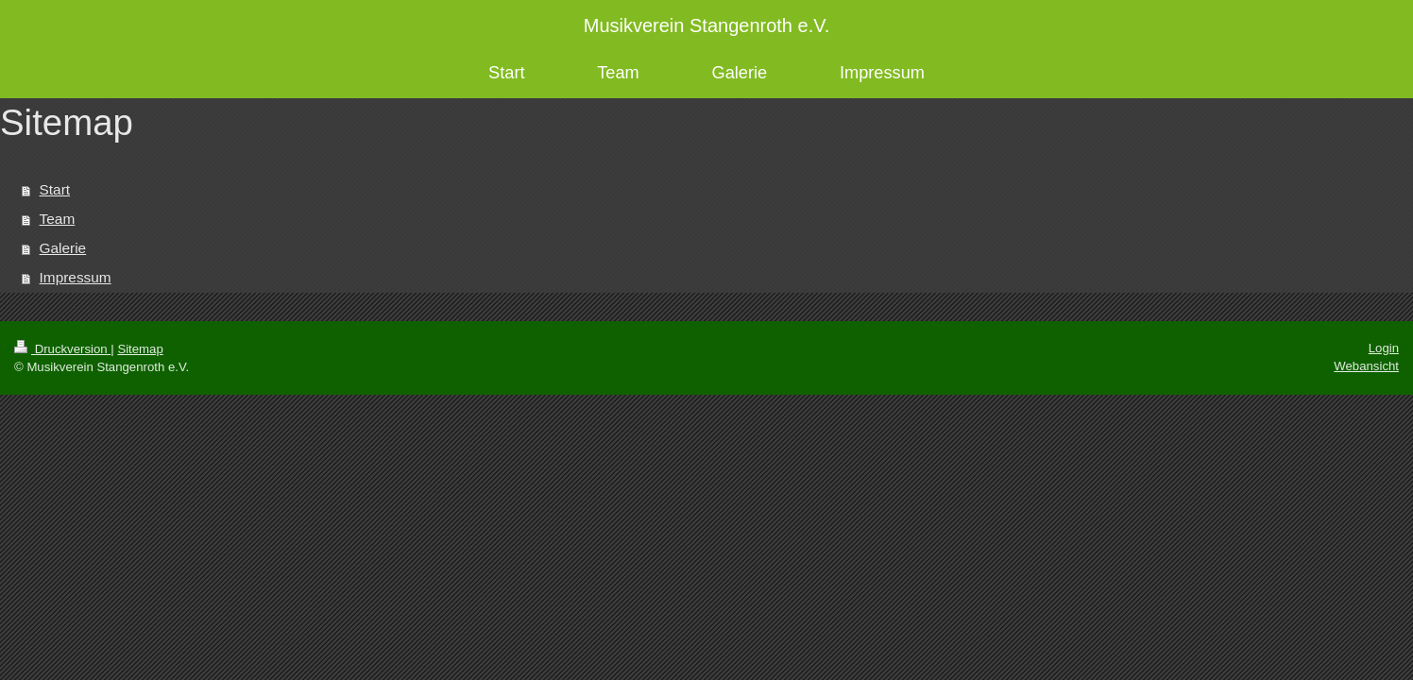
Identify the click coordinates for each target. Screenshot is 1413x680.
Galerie (63, 248)
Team (58, 219)
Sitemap (139, 349)
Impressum (75, 277)
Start (55, 189)
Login (1384, 348)
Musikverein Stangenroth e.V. (707, 25)
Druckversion (62, 349)
